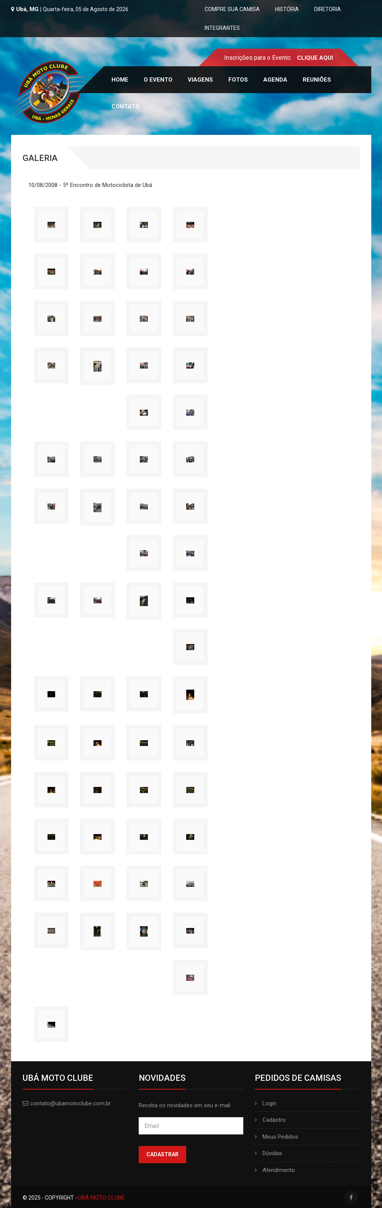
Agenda (275, 79)
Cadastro (270, 1119)
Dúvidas (268, 1153)
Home (119, 79)
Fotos (238, 79)
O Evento (158, 79)
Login (265, 1103)
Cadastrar (162, 1154)
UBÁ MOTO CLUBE (101, 1197)
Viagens (200, 79)
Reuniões (317, 79)
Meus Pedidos (276, 1136)
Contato (125, 106)
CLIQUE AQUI (315, 57)
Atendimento (275, 1170)
